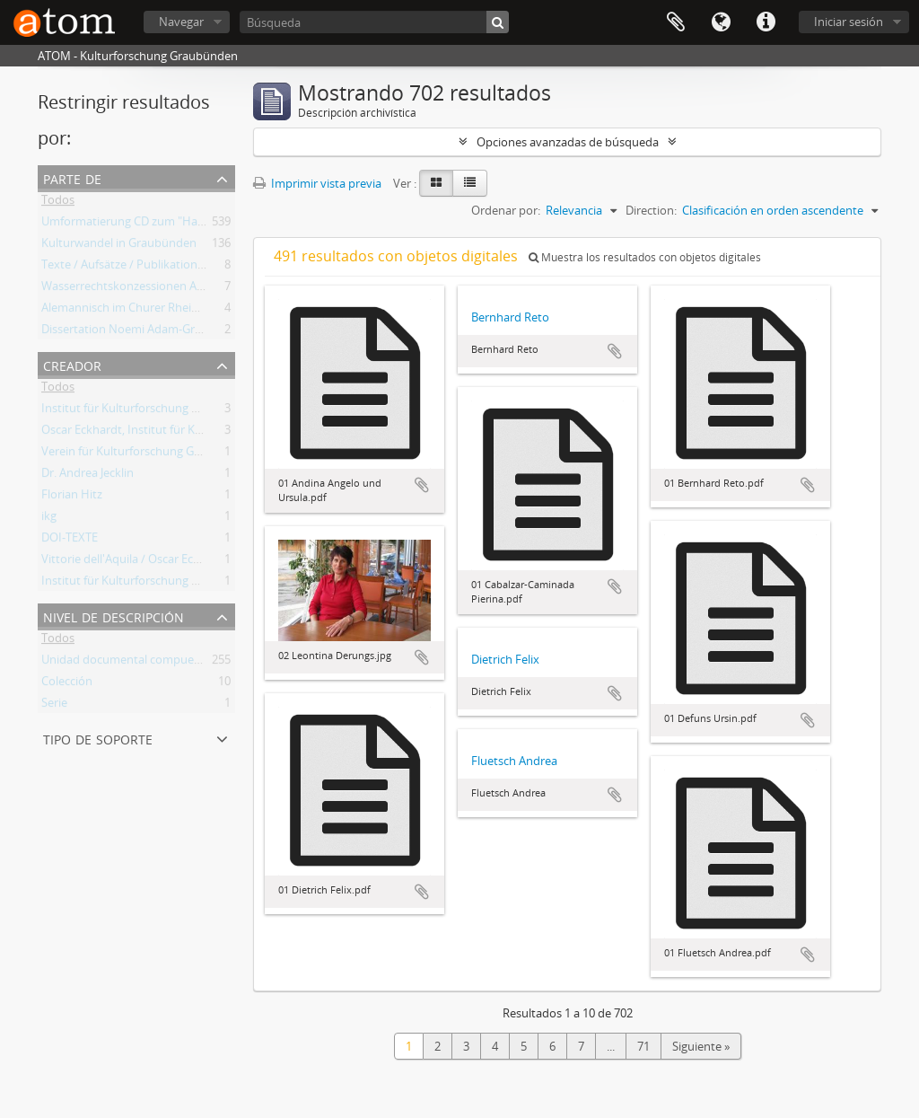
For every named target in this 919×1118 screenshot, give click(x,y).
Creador (72, 364)
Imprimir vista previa (317, 183)
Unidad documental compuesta (125, 663)
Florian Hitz (71, 497)
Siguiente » (701, 1046)
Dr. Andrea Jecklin (87, 476)
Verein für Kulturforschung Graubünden (147, 454)
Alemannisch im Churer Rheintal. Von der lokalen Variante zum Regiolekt (233, 311)
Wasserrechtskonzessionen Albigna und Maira (163, 289)
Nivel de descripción (113, 615)
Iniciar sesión (848, 21)
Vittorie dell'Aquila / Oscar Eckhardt (135, 562)
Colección (66, 684)
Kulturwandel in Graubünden (119, 246)
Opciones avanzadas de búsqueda (568, 142)
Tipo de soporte (98, 738)
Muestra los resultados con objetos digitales (645, 257)
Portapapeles (675, 22)
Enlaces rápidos (765, 22)
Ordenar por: (505, 210)
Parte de (72, 177)
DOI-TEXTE (69, 541)
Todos (57, 203)
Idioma (720, 22)
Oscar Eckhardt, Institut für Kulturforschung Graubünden (193, 433)
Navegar (181, 21)
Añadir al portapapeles (422, 485)
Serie (54, 706)
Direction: (651, 210)
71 (643, 1046)
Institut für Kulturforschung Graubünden (150, 411)
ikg (49, 519)
